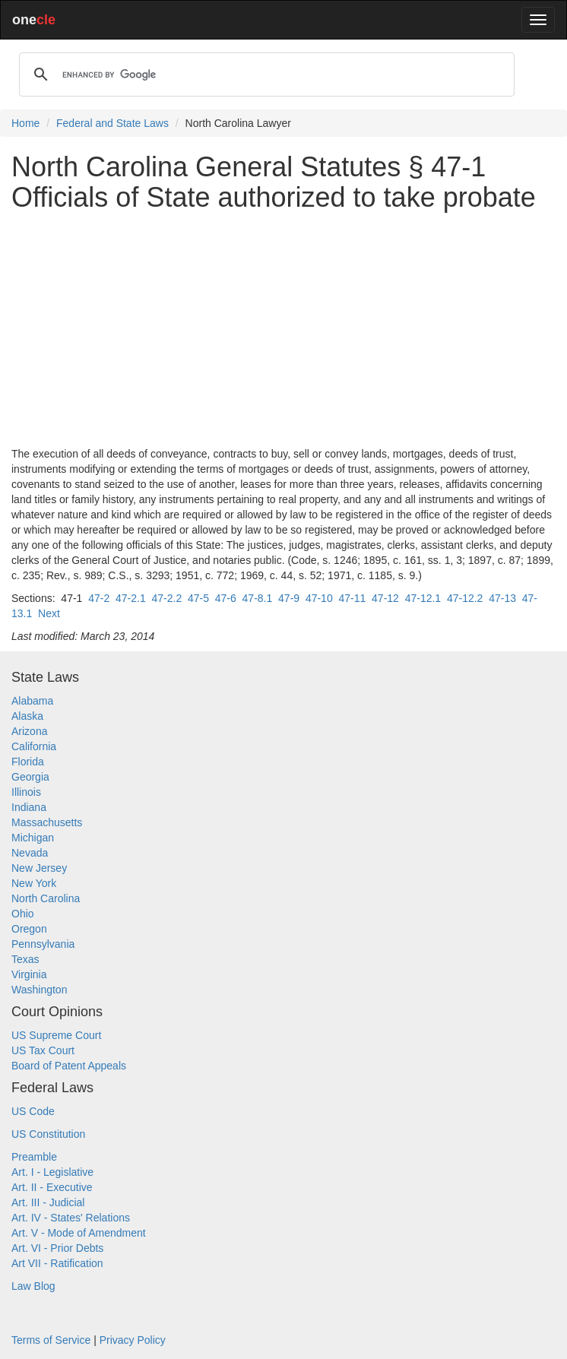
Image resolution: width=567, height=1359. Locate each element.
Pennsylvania (42, 944)
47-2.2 (166, 598)
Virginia (28, 974)
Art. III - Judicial (47, 1202)
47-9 (288, 598)
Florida (27, 762)
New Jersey (39, 868)
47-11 (352, 598)
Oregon (29, 929)
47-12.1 (423, 598)
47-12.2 (465, 598)
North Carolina (45, 898)
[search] (264, 74)
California (33, 746)
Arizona (29, 731)
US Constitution (48, 1134)
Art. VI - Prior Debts (57, 1248)
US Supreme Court (56, 1035)
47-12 (385, 598)
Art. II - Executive (52, 1187)
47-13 (502, 598)
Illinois (26, 792)
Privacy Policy (133, 1340)
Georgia (30, 777)
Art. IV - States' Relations (70, 1218)
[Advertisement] (283, 329)
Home (25, 123)
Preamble (34, 1157)
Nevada (29, 853)
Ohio (22, 914)
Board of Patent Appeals (68, 1066)
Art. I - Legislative (52, 1172)
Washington (39, 990)
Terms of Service (50, 1340)
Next (49, 613)
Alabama (32, 701)
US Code (33, 1111)
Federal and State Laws (112, 123)
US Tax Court (42, 1050)
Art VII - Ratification (57, 1263)
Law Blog (33, 1286)
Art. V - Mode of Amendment (78, 1233)
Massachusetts (46, 822)
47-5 (198, 598)
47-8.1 (257, 598)
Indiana (28, 807)
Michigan (32, 838)
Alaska (27, 716)
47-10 (319, 598)
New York (33, 883)
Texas (25, 959)
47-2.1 (131, 598)
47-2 (98, 598)
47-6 (225, 598)
